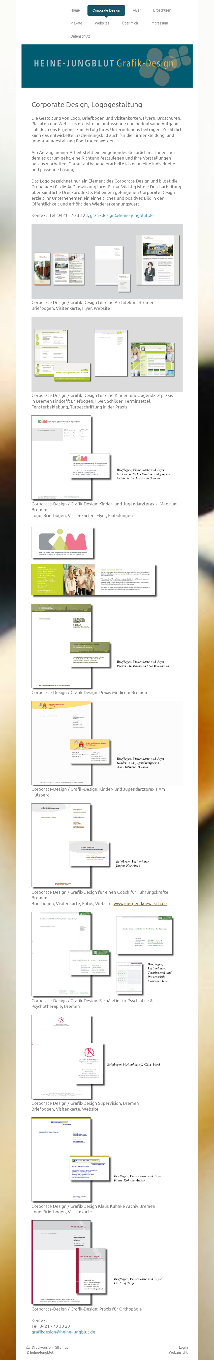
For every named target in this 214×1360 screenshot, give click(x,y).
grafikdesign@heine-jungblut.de (122, 215)
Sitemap (61, 1347)
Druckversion (39, 1347)
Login (183, 1347)
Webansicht (178, 1352)
